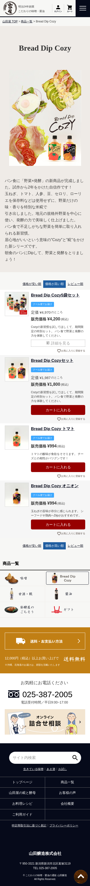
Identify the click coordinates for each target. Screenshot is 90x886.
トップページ (22, 782)
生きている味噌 (33, 769)
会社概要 (67, 803)
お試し (62, 769)
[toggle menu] (82, 7)
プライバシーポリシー (63, 825)
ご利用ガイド (22, 814)
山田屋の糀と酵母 (22, 793)
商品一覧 (26, 21)
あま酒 (51, 769)
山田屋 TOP (10, 21)
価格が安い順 (32, 284)
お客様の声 (67, 793)
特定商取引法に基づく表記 (29, 825)
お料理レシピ (22, 803)
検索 (76, 756)
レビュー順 (75, 284)
